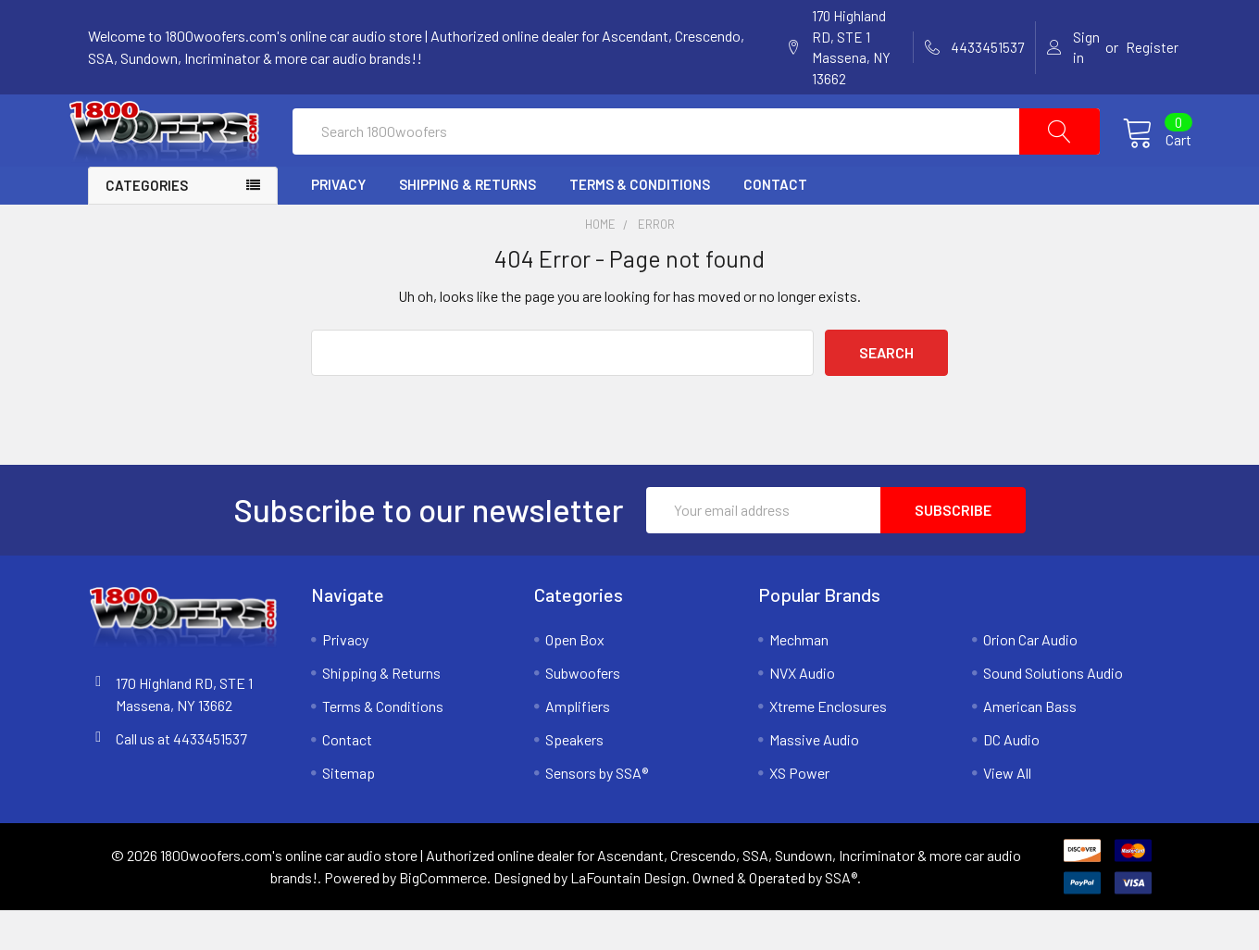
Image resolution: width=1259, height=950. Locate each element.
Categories (147, 226)
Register (1152, 47)
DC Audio (1011, 779)
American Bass (1030, 746)
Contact (775, 225)
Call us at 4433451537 (181, 778)
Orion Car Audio (1030, 679)
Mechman (799, 679)
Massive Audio (814, 779)
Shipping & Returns (467, 225)
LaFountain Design (628, 917)
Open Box (575, 679)
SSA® (841, 917)
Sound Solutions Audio (1053, 712)
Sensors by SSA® (596, 812)
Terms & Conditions (639, 225)
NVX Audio (802, 712)
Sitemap (348, 812)
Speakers (574, 779)
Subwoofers (582, 712)
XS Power (799, 812)
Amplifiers (577, 746)
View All (1007, 812)
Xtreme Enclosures (828, 746)
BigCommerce (443, 917)
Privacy (338, 225)
